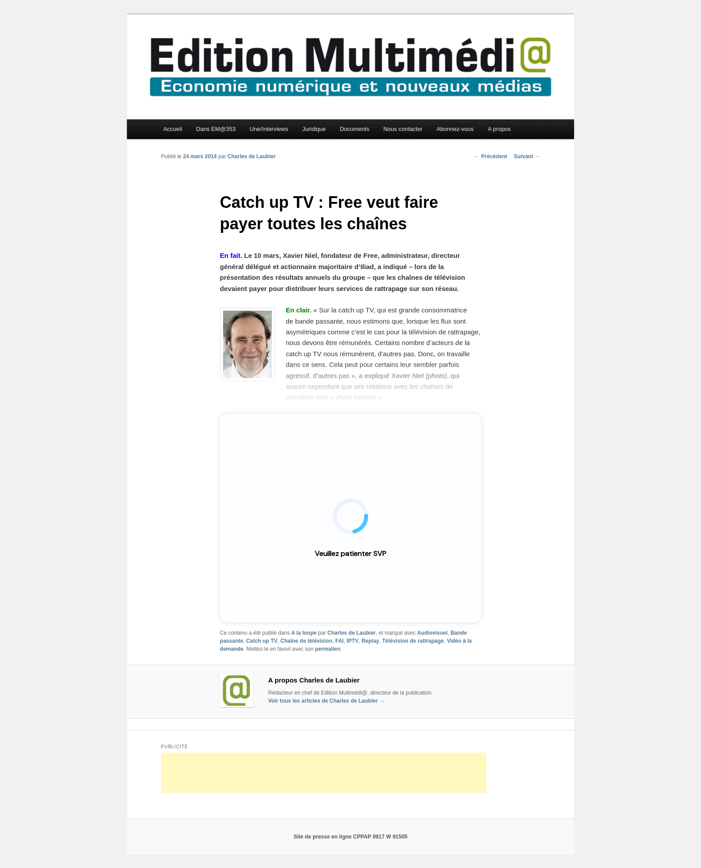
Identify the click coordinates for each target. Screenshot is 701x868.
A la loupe (304, 633)
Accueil (172, 129)
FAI (339, 641)
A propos (499, 129)
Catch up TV (262, 641)
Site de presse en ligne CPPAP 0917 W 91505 (350, 837)
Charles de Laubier (252, 156)
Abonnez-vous (454, 129)
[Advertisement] (323, 773)
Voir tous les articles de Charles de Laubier (326, 701)
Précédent (490, 156)
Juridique (314, 129)
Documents (354, 129)
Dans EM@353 (216, 129)
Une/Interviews (268, 129)
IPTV (352, 641)
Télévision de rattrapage (413, 641)
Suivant (527, 156)
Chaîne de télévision (306, 641)
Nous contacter (402, 129)
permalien (328, 649)
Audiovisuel (432, 633)
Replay (370, 641)
